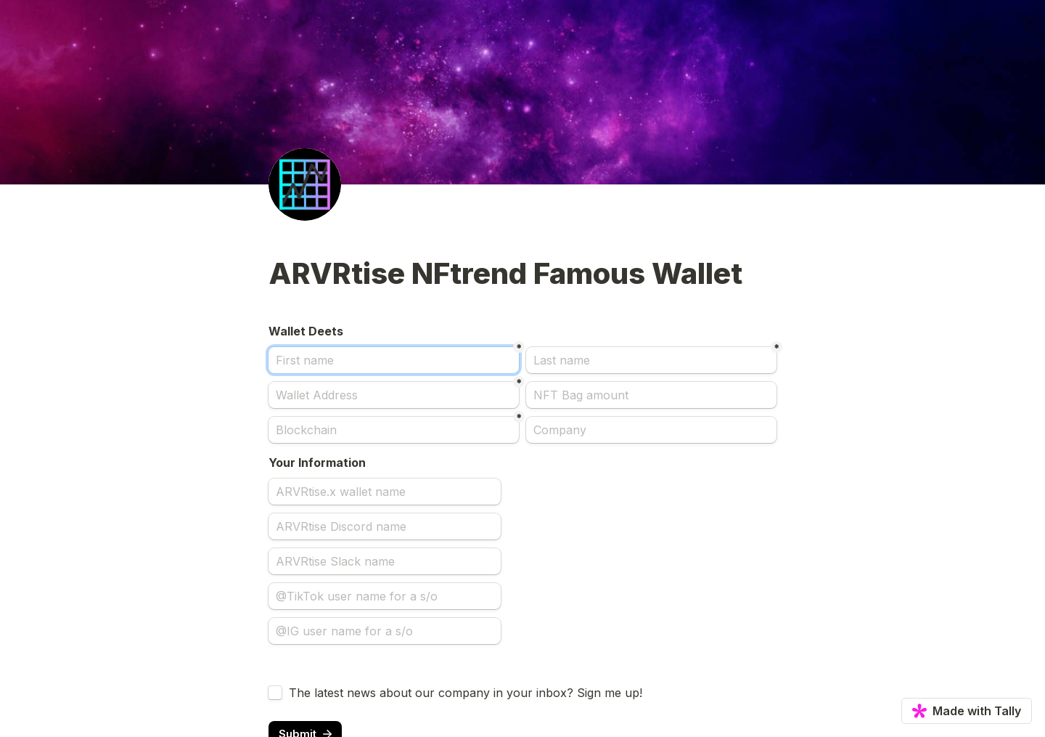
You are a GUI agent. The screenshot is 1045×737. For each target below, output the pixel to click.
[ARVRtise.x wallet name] (385, 492)
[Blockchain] (394, 430)
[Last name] (651, 360)
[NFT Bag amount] (651, 395)
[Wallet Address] (394, 395)
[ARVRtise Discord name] (385, 526)
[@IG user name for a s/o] (385, 631)
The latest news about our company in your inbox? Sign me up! (465, 692)
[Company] (651, 430)
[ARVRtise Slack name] (385, 561)
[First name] (394, 360)
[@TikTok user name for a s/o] (385, 596)
